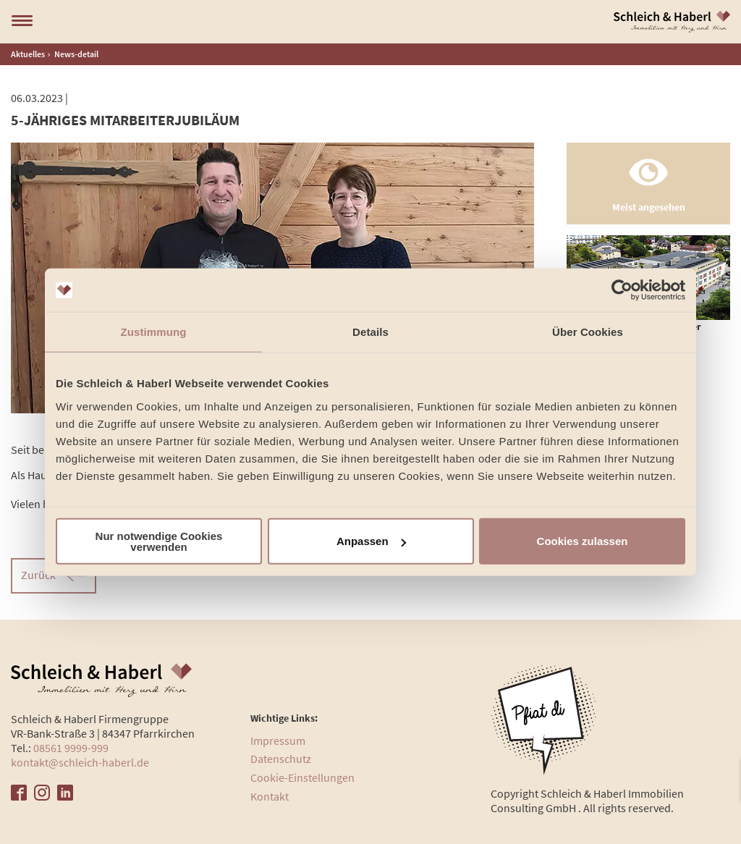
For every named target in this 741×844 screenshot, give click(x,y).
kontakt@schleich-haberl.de (80, 762)
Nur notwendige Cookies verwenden (159, 540)
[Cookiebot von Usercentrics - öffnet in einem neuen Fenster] (622, 290)
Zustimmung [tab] (154, 332)
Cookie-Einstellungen (302, 777)
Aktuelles (28, 53)
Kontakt (269, 796)
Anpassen (371, 541)
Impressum (277, 740)
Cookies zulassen (582, 541)
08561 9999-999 (71, 747)
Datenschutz (280, 758)
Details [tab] (370, 332)
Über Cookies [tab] (587, 332)
